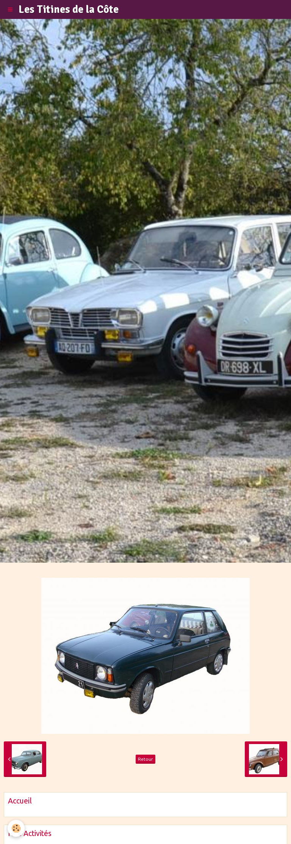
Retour (145, 759)
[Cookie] (16, 828)
